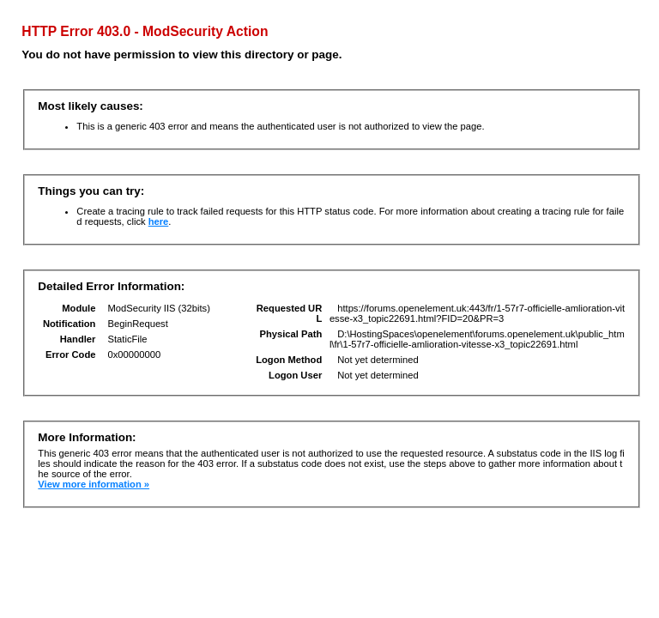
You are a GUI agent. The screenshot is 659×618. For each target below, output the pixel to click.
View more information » (93, 484)
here (158, 221)
